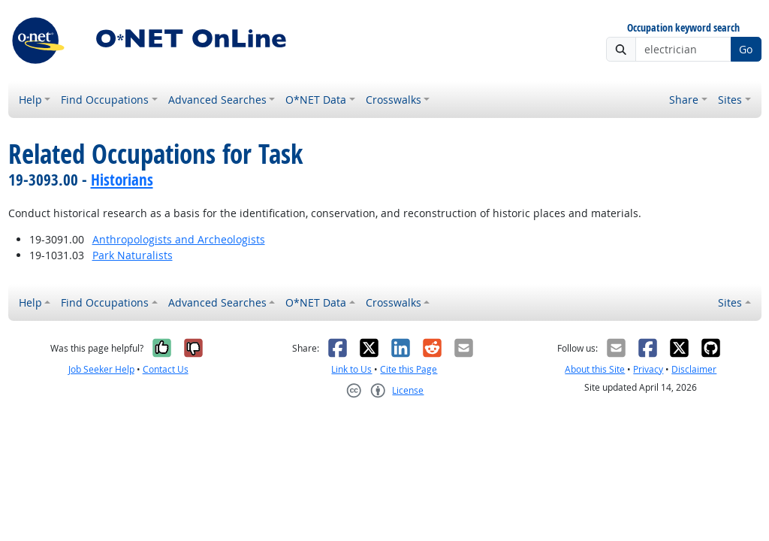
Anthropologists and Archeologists (178, 239)
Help (30, 99)
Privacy (648, 369)
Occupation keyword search (683, 28)
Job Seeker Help (101, 369)
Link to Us (351, 369)
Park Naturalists (132, 255)
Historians (122, 179)
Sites (730, 99)
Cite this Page (408, 369)
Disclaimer (693, 369)
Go (745, 49)
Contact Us (165, 369)
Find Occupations (105, 99)
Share (683, 99)
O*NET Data (315, 99)
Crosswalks (393, 99)
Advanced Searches (217, 99)
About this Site (595, 369)
